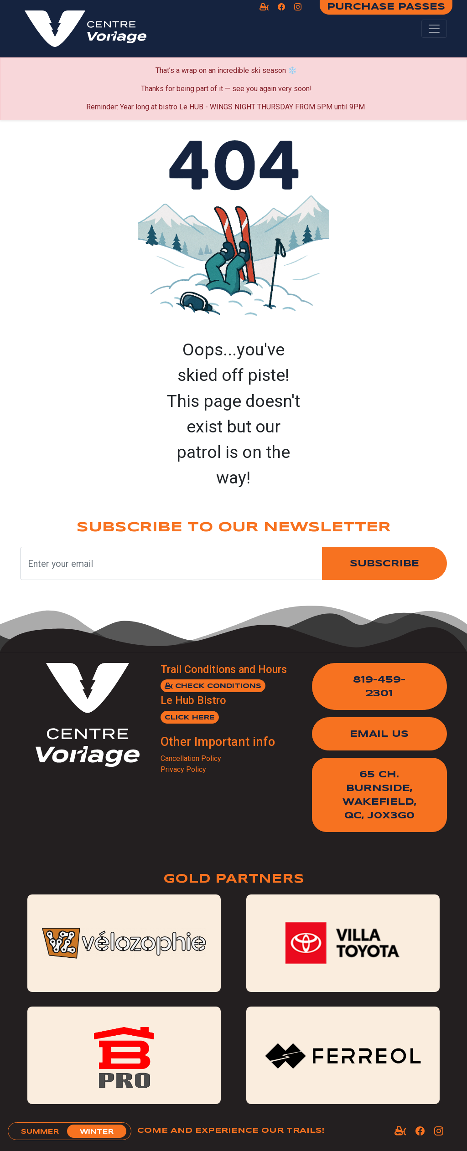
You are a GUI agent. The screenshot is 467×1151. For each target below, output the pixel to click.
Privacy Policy (183, 769)
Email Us (379, 734)
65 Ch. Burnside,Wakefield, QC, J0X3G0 (379, 795)
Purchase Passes (386, 7)
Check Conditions (213, 686)
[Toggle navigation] (434, 29)
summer (40, 1132)
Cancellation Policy (191, 758)
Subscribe (384, 564)
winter (97, 1132)
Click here (190, 717)
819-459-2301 (379, 687)
